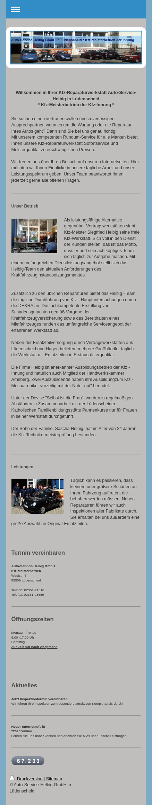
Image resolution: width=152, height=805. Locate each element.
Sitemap (54, 778)
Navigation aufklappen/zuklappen (76, 9)
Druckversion (27, 778)
